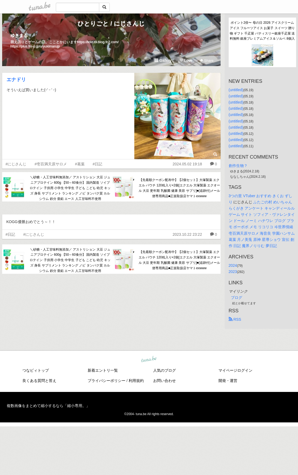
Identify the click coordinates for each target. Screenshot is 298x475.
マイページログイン (235, 370)
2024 (233, 265)
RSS (235, 319)
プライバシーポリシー (106, 380)
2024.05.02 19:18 (187, 164)
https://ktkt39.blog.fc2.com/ (98, 42)
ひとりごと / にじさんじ (111, 23)
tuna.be (149, 359)
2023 (233, 271)
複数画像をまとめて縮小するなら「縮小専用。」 (48, 406)
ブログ (236, 297)
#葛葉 (80, 164)
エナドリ (16, 79)
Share (206, 61)
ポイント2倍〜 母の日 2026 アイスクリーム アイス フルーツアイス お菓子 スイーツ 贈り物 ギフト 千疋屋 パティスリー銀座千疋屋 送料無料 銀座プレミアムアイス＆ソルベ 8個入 (262, 30)
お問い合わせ (164, 380)
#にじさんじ (16, 164)
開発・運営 (227, 380)
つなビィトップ (35, 370)
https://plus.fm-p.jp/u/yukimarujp (35, 46)
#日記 (97, 164)
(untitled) (236, 90)
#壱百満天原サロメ (51, 164)
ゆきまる (19, 35)
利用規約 (136, 380)
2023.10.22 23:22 (187, 234)
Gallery (163, 60)
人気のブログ (164, 370)
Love (185, 60)
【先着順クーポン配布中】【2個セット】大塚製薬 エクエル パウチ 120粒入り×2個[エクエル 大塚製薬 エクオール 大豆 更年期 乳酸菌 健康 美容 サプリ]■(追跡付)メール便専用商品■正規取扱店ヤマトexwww (179, 188)
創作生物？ (238, 165)
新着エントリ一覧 (103, 370)
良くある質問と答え (39, 380)
